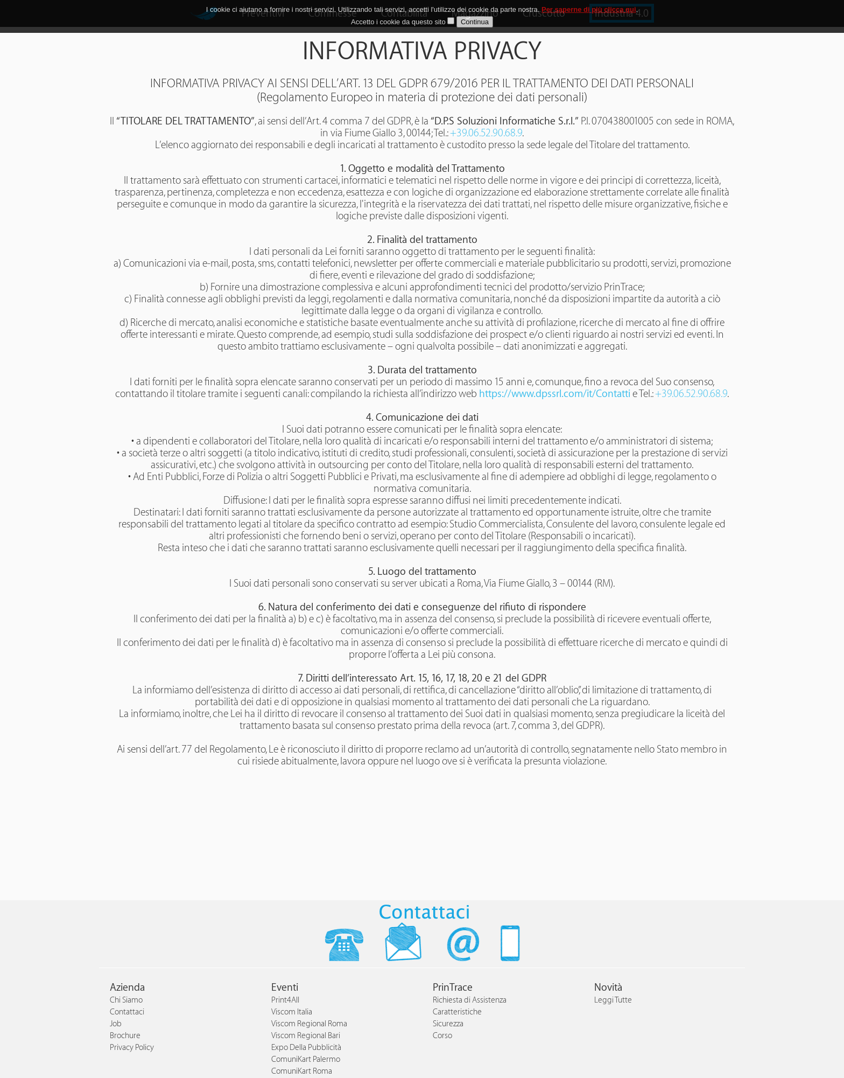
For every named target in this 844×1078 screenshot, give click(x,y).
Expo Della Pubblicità (306, 1047)
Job (116, 1023)
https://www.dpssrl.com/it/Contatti (554, 394)
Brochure (125, 1035)
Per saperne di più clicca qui (588, 9)
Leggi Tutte (613, 1000)
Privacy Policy (132, 1047)
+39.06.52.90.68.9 (486, 133)
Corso (442, 1035)
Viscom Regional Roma (309, 1023)
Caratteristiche (457, 1012)
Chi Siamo (126, 1000)
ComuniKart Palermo (305, 1059)
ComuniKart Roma (301, 1071)
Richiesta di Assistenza (470, 1000)
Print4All (285, 1000)
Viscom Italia (291, 1012)
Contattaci (127, 1012)
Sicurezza (448, 1023)
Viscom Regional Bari (305, 1035)
